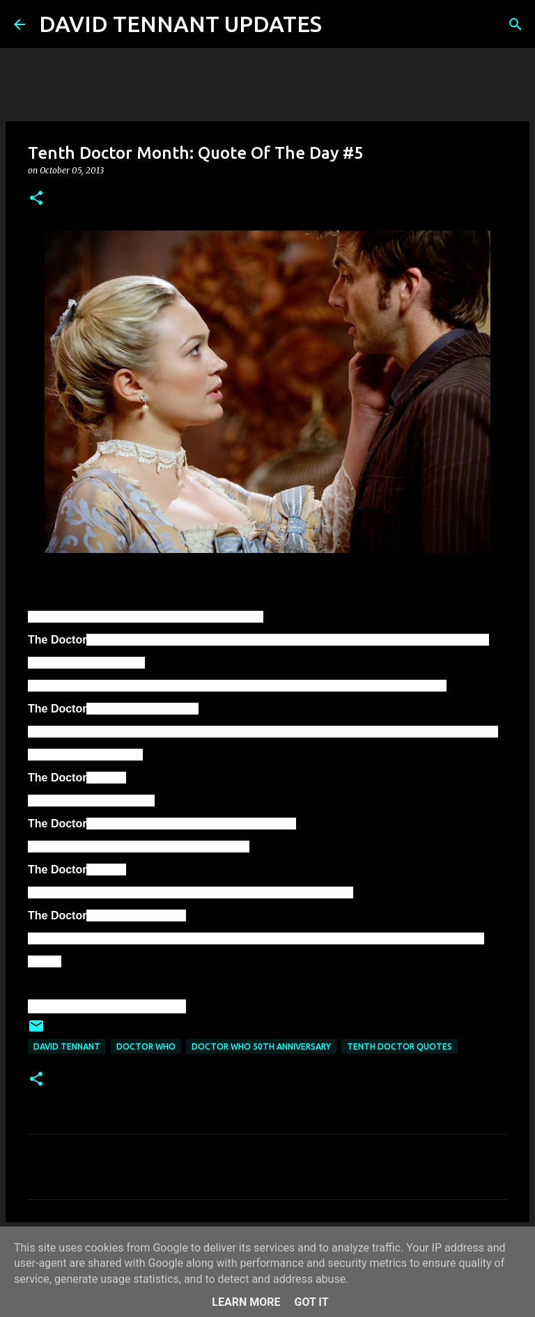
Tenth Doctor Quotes (399, 1046)
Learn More (246, 1302)
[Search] (341, 24)
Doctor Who (146, 1046)
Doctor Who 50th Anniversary (261, 1046)
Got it (311, 1302)
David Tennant (66, 1046)
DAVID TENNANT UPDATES (180, 23)
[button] (36, 198)
